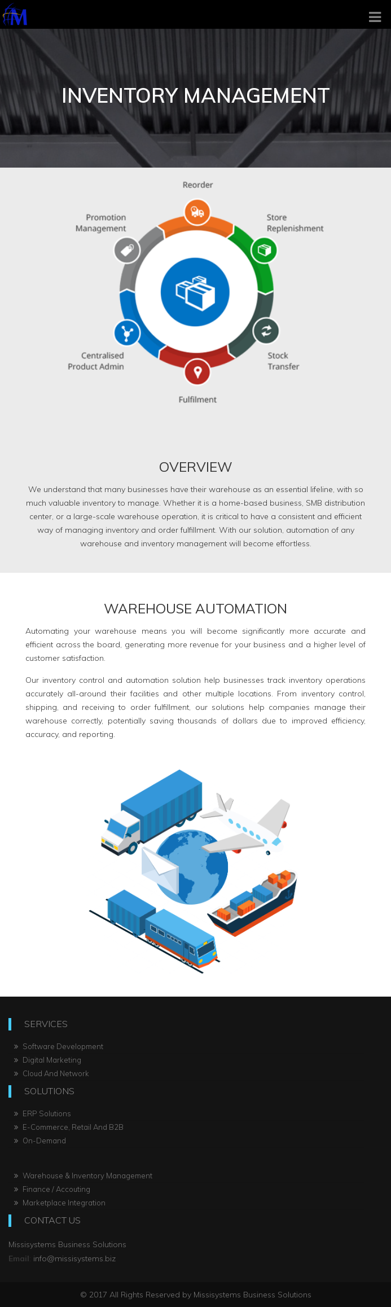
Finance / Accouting (52, 1189)
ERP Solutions (42, 1113)
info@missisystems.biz (73, 1258)
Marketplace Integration (60, 1202)
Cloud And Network (51, 1073)
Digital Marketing (47, 1059)
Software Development (58, 1046)
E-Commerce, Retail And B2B (69, 1126)
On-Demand (40, 1140)
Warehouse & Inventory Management (83, 1175)
